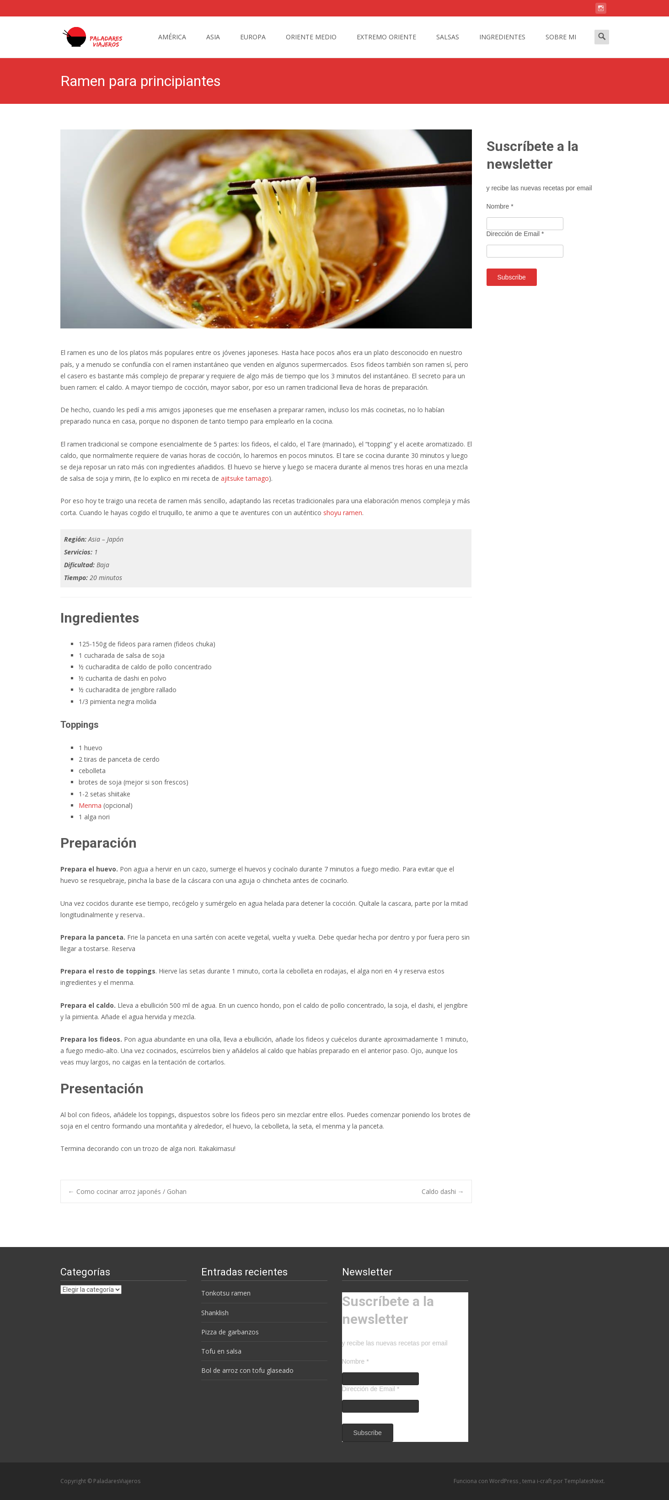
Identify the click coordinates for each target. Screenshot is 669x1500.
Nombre (500, 206)
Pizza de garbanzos (230, 1332)
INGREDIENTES (502, 45)
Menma (90, 805)
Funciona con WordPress (486, 1481)
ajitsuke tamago (245, 478)
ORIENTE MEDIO (311, 45)
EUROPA (253, 45)
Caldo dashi (443, 1191)
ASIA (213, 45)
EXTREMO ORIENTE (386, 45)
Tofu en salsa (221, 1351)
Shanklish (215, 1312)
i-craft (545, 1481)
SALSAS (447, 45)
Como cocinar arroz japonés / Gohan (127, 1191)
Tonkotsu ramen (226, 1293)
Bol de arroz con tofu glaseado (247, 1370)
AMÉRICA (172, 45)
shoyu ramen (342, 512)
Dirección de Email (515, 233)
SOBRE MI (561, 45)
